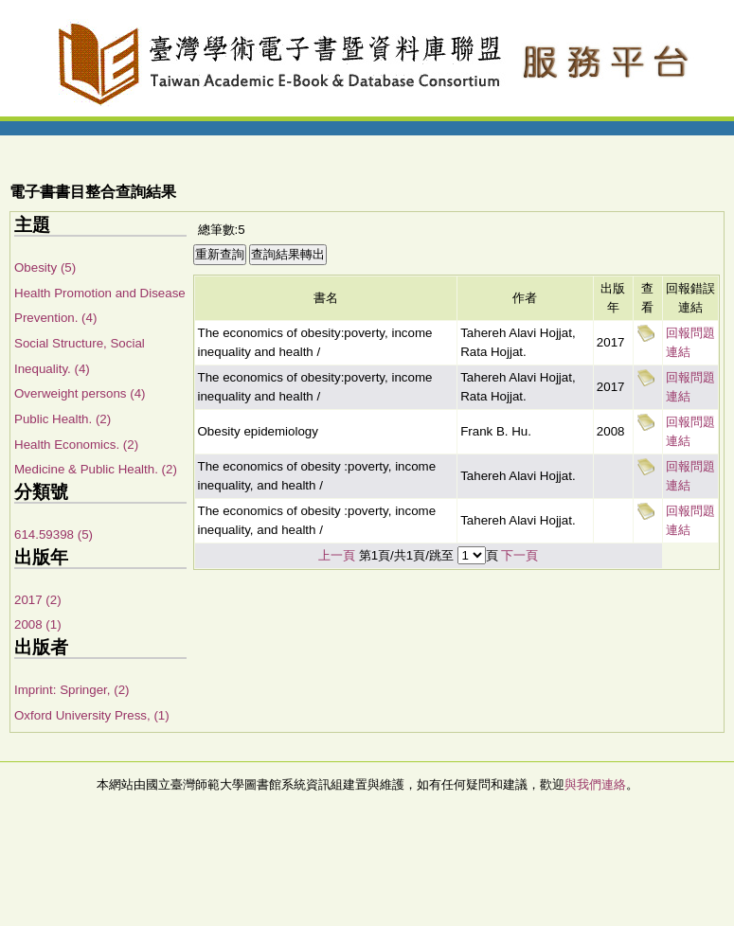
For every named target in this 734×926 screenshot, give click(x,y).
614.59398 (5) (53, 534)
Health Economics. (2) (76, 444)
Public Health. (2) (62, 419)
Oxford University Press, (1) (92, 715)
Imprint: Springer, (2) (71, 690)
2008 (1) (38, 624)
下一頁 (519, 555)
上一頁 (336, 555)
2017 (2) (38, 600)
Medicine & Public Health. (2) (95, 469)
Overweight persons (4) (80, 393)
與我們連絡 (595, 784)
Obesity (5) (45, 267)
